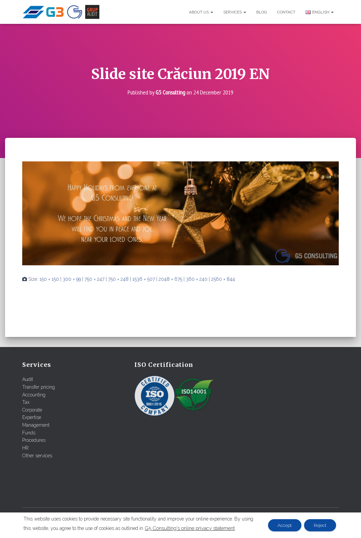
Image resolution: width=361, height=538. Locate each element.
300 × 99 (72, 279)
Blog (261, 12)
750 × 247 (94, 279)
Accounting (33, 394)
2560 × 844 (223, 279)
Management (36, 425)
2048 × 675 (170, 279)
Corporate (32, 409)
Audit (27, 379)
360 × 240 (196, 279)
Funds (28, 432)
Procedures (33, 440)
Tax (26, 402)
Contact (286, 12)
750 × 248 (118, 279)
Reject (320, 525)
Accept (283, 525)
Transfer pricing (38, 387)
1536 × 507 (143, 279)
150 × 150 (49, 279)
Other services (37, 455)
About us (201, 12)
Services (234, 12)
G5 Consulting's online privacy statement (190, 528)
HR (25, 448)
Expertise (31, 417)
